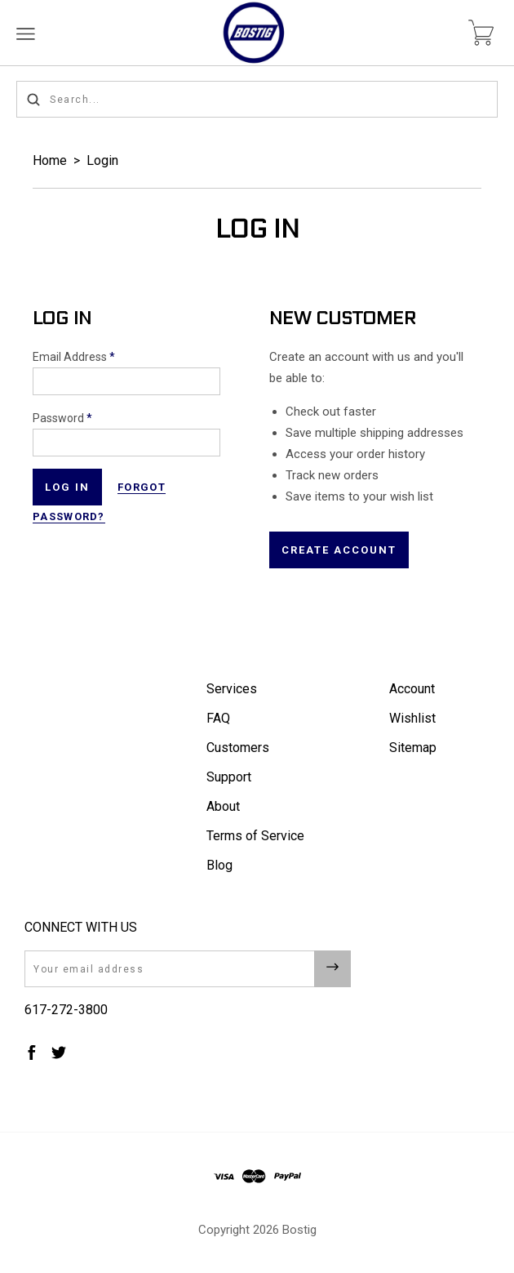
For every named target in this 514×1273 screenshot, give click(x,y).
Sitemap (412, 747)
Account (412, 689)
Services (231, 689)
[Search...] (257, 99)
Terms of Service (255, 835)
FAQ (218, 718)
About (223, 806)
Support (228, 777)
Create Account (339, 550)
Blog (219, 865)
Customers (237, 747)
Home (50, 160)
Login (102, 160)
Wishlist (412, 718)
